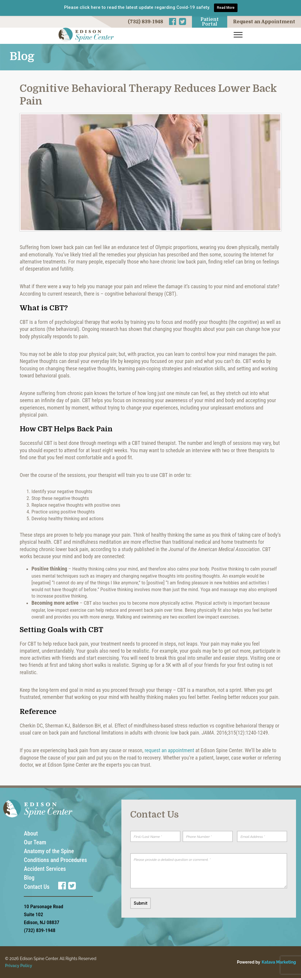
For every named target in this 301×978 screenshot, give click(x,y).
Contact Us (36, 887)
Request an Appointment (264, 21)
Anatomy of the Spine (49, 851)
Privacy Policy (18, 965)
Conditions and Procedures (55, 859)
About (31, 833)
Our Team (35, 842)
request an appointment (169, 750)
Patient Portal (209, 22)
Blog (29, 877)
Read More (226, 8)
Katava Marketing (279, 962)
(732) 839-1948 (145, 21)
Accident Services (45, 868)
